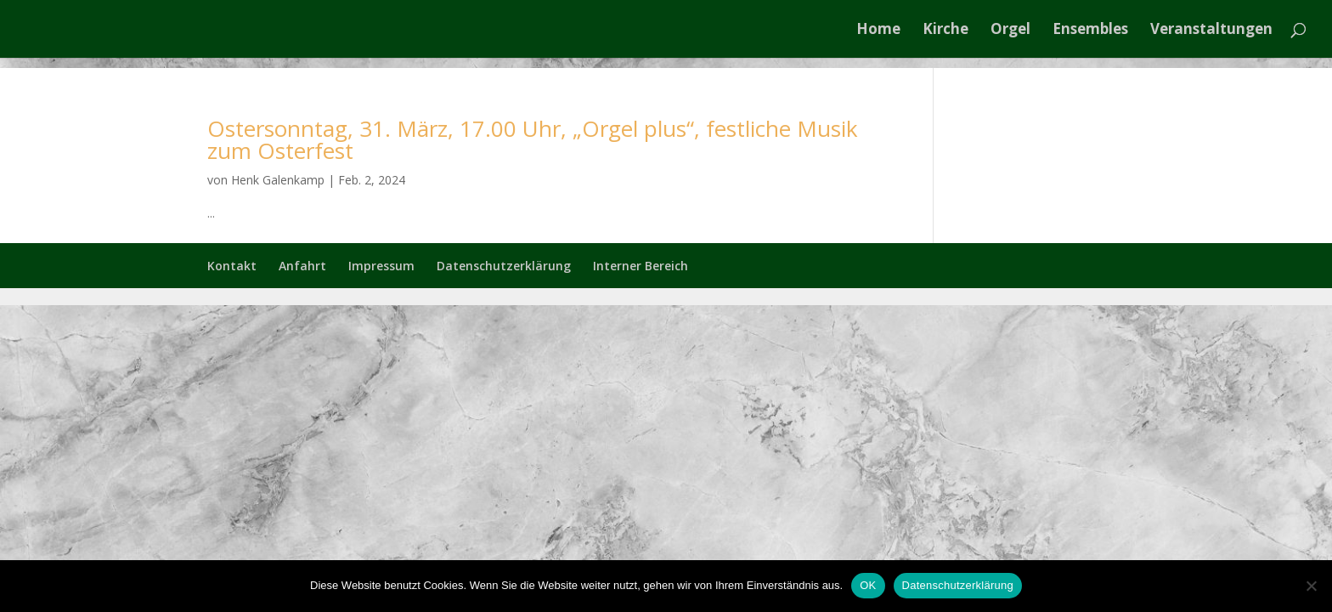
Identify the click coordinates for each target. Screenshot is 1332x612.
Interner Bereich (640, 266)
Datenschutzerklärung (504, 266)
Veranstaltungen (1211, 30)
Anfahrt (302, 266)
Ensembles (1090, 30)
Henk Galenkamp (278, 180)
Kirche (945, 30)
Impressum (381, 266)
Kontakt (232, 266)
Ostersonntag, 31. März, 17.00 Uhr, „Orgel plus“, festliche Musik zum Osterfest (532, 139)
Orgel (1010, 30)
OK (868, 585)
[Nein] (1310, 585)
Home (878, 30)
